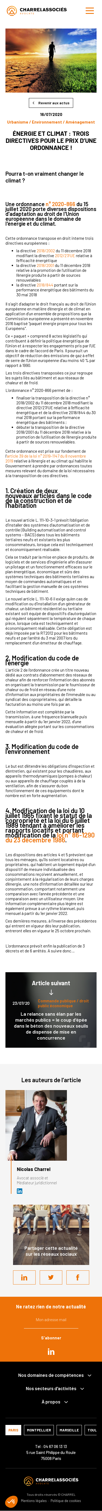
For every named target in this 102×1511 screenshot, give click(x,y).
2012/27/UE (65, 255)
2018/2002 (46, 250)
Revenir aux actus (53, 102)
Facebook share (78, 1277)
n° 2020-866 (60, 204)
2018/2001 (46, 265)
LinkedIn (24, 1277)
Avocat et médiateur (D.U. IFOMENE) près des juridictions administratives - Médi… (20, 1191)
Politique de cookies (66, 1501)
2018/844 (45, 284)
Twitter (51, 1277)
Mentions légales (34, 1501)
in (51, 1351)
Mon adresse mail (51, 1320)
